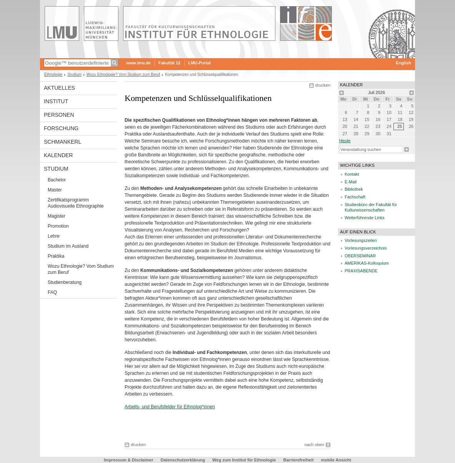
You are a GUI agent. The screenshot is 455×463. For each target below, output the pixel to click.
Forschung (61, 128)
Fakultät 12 (169, 62)
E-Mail (351, 181)
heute (344, 140)
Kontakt (352, 174)
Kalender (58, 155)
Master (55, 190)
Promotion (58, 226)
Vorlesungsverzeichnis (366, 248)
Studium (74, 74)
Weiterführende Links (365, 217)
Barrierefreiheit (299, 460)
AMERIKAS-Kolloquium (367, 263)
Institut (56, 101)
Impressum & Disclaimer (128, 460)
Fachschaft (355, 197)
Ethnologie (53, 74)
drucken (322, 85)
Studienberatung (65, 282)
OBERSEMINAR (360, 255)
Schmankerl (62, 142)
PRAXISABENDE (361, 270)
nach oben (314, 444)
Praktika (56, 256)
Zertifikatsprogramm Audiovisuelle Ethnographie (75, 203)
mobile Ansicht (336, 460)
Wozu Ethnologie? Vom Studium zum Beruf (123, 74)
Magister (56, 216)
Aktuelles (59, 88)
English (403, 62)
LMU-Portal (199, 62)
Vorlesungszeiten (361, 240)
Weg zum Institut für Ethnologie (244, 460)
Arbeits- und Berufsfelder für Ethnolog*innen (170, 406)
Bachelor (57, 180)
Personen (59, 115)
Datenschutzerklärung (183, 460)
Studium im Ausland (68, 246)
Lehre (54, 236)
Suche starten (406, 149)
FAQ (52, 292)
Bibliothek (354, 189)
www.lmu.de (138, 62)
